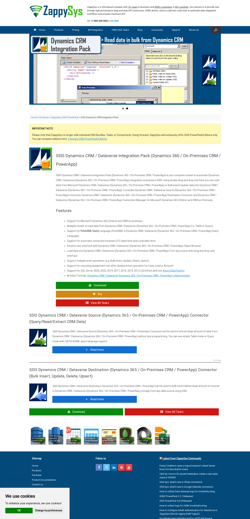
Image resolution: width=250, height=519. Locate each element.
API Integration (95, 30)
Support (176, 30)
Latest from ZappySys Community (182, 439)
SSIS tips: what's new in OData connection (181, 463)
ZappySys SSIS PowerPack (64, 117)
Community (157, 30)
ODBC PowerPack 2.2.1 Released (176, 477)
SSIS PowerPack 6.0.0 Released (176, 482)
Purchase (36, 456)
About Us (194, 30)
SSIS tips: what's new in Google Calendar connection (186, 468)
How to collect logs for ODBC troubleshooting (183, 486)
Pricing (75, 30)
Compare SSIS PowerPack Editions (87, 138)
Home (39, 30)
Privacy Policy (39, 470)
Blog (140, 30)
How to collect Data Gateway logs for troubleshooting (187, 472)
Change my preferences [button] (48, 510)
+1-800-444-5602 (99, 21)
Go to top (217, 342)
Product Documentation (44, 461)
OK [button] (19, 510)
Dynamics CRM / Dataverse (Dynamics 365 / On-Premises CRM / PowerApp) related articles (138, 275)
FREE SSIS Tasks (120, 30)
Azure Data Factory (174, 270)
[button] (215, 30)
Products (58, 30)
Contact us (37, 466)
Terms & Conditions (42, 475)
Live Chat (114, 21)
